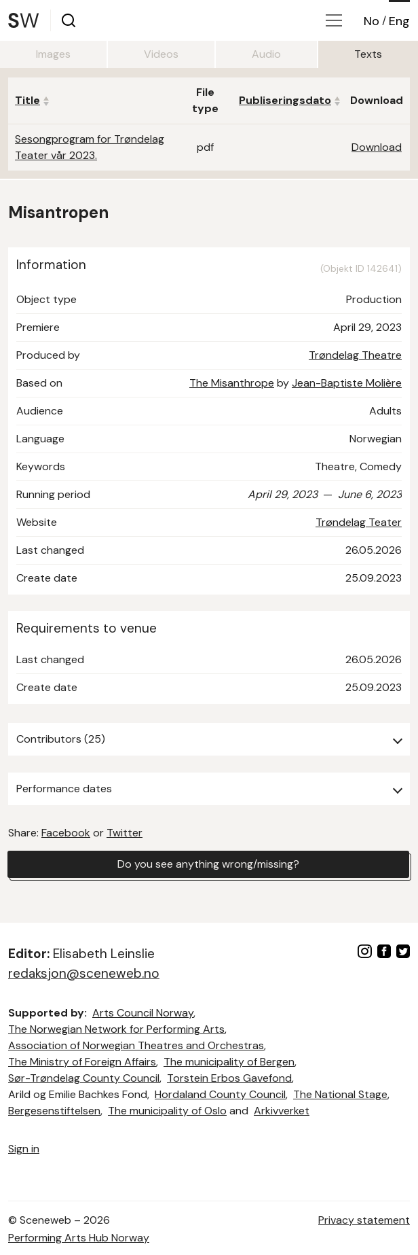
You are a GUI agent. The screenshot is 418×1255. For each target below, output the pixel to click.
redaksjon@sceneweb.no (83, 973)
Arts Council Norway (142, 1013)
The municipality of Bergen (229, 1062)
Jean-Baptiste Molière (347, 383)
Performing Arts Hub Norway (78, 1238)
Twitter (124, 833)
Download (377, 147)
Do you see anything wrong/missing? (208, 864)
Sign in (23, 1149)
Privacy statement (364, 1220)
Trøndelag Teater (359, 522)
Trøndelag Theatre (355, 355)
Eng (399, 21)
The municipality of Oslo (167, 1110)
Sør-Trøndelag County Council (83, 1078)
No (371, 21)
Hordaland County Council (220, 1094)
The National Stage (340, 1094)
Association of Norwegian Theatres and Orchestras (136, 1045)
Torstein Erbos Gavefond (229, 1078)
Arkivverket (281, 1110)
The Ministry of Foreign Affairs (82, 1062)
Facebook (65, 833)
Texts (368, 54)
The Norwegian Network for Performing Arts (116, 1029)
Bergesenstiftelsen (54, 1110)
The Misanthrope (231, 383)
